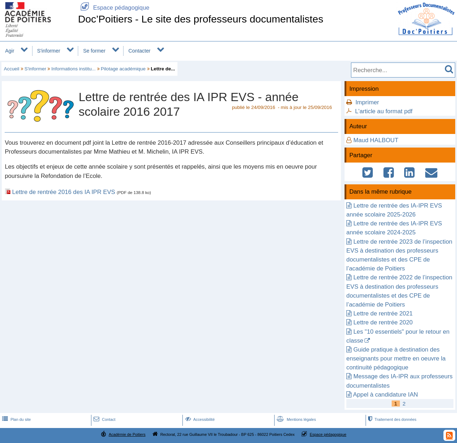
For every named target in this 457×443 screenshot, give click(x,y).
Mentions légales (295, 419)
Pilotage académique (123, 68)
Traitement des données (391, 419)
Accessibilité (199, 419)
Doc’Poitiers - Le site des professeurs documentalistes (200, 19)
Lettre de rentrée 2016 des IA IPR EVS (63, 192)
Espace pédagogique (113, 7)
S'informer (48, 51)
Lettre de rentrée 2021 (383, 313)
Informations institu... (73, 68)
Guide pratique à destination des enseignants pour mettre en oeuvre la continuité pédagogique (396, 358)
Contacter (140, 51)
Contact (103, 419)
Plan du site (16, 419)
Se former (94, 51)
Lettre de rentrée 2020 (383, 322)
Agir (9, 51)
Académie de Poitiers (127, 434)
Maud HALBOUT (375, 140)
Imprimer (367, 102)
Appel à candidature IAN (385, 394)
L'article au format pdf (383, 111)
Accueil (11, 68)
